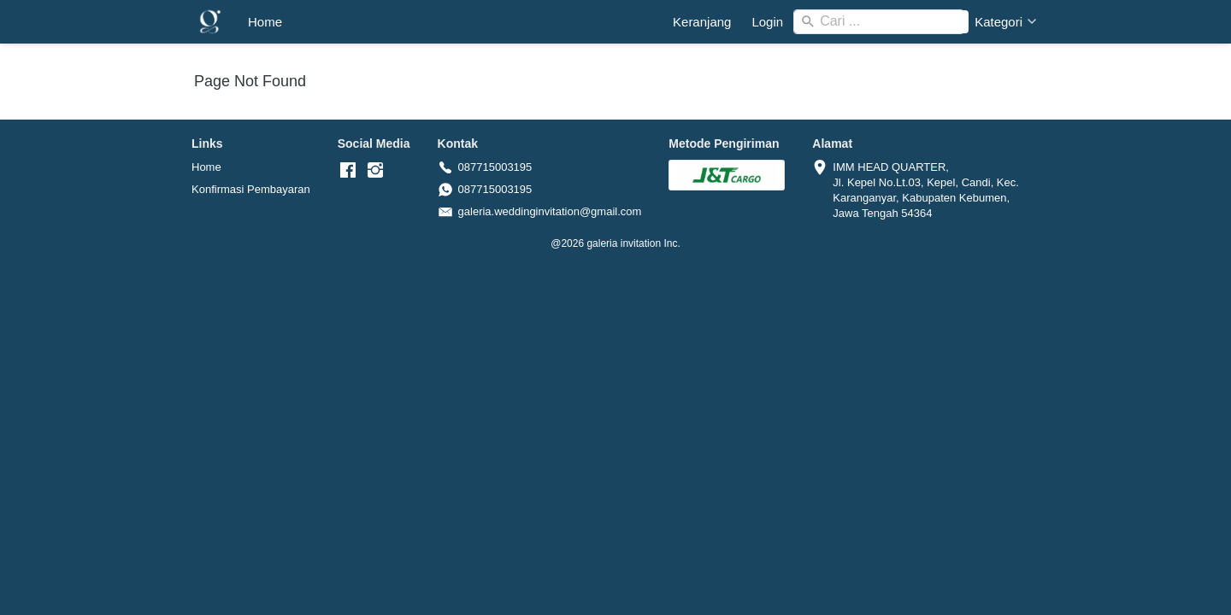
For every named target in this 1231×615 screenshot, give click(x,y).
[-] (348, 171)
